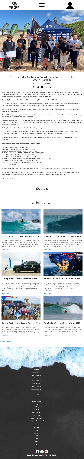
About (36, 369)
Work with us (36, 375)
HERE (14, 178)
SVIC (36, 436)
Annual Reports (36, 407)
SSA (36, 441)
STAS (36, 444)
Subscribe (36, 395)
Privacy (36, 410)
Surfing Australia (38, 455)
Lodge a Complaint (36, 421)
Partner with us (36, 372)
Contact (36, 392)
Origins (36, 378)
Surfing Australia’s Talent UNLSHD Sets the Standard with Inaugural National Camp (38, 236)
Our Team (36, 383)
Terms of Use (36, 412)
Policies (36, 404)
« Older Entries (5, 341)
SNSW (36, 430)
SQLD (36, 433)
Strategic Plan (36, 389)
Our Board (36, 381)
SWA (36, 438)
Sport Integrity (36, 418)
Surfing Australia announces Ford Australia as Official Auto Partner (31, 279)
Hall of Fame (36, 386)
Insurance (36, 415)
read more (5, 249)
